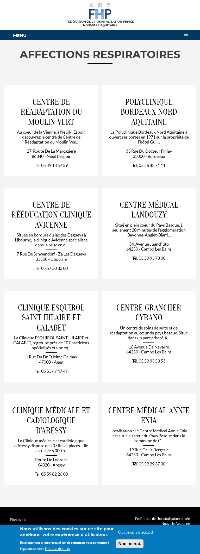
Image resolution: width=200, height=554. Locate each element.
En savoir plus (57, 549)
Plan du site (18, 520)
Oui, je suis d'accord (135, 532)
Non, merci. (129, 544)
